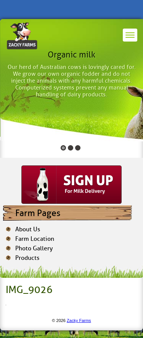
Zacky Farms (79, 320)
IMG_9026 (29, 290)
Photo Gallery (34, 248)
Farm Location (34, 238)
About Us (27, 229)
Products (27, 257)
